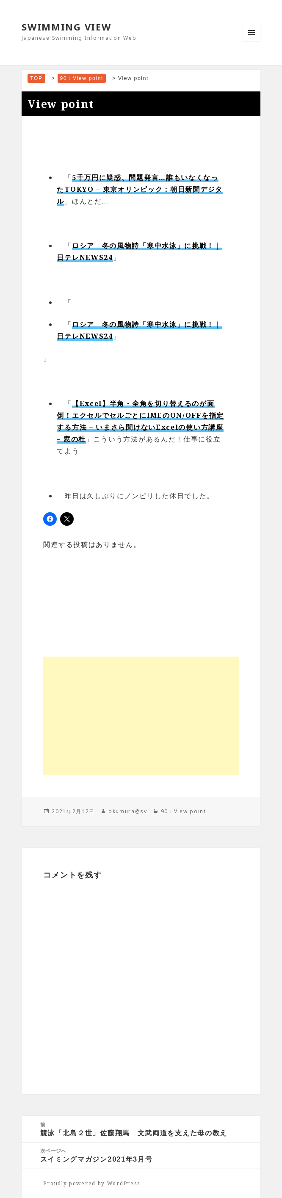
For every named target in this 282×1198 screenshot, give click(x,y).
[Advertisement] (140, 716)
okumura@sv (127, 811)
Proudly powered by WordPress (92, 1183)
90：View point (183, 811)
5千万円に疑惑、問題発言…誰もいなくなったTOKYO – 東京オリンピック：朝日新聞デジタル (140, 189)
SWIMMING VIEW (66, 26)
